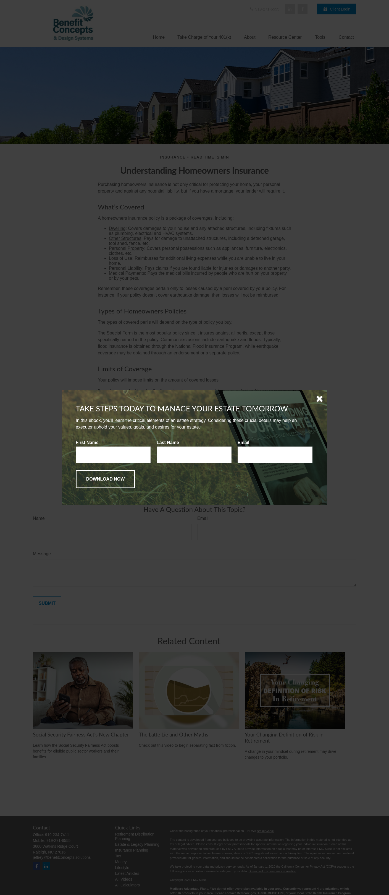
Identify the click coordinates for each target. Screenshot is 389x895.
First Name (87, 442)
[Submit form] (105, 479)
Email (243, 442)
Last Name (168, 442)
